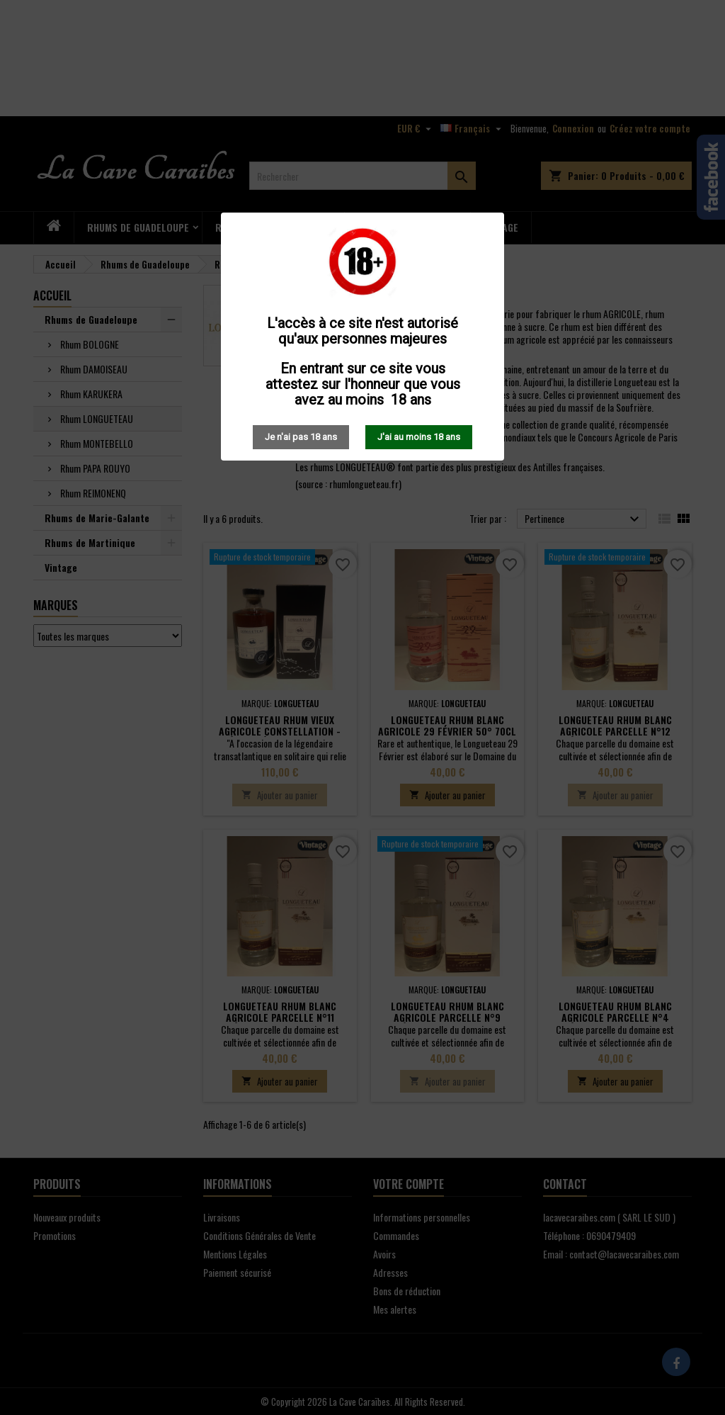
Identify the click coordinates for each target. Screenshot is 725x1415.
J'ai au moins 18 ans (418, 437)
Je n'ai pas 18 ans (301, 437)
